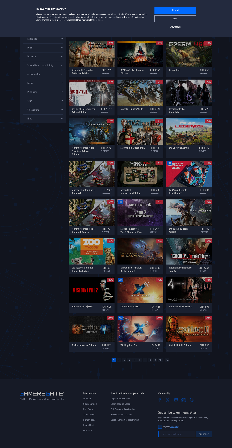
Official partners (90, 403)
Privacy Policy (89, 419)
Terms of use (88, 414)
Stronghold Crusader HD (132, 147)
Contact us (88, 430)
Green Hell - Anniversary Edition (130, 191)
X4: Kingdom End (128, 345)
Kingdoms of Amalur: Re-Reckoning (131, 269)
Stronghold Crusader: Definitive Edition (82, 71)
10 (160, 360)
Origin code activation (120, 398)
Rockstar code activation (122, 414)
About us (87, 398)
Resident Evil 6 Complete (177, 110)
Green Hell (174, 70)
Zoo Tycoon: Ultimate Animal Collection (82, 269)
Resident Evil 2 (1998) (82, 306)
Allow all (175, 10)
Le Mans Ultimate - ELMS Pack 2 (179, 191)
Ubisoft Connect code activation (125, 419)
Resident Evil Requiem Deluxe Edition (83, 110)
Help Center (88, 409)
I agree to (171, 427)
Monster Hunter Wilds (131, 109)
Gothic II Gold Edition (180, 345)
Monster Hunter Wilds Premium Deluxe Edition (83, 151)
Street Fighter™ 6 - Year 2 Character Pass (131, 230)
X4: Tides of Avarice (130, 306)
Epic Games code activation (123, 409)
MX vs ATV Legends (179, 147)
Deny (175, 18)
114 (167, 360)
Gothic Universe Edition (84, 345)
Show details (175, 27)
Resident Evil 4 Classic (180, 306)
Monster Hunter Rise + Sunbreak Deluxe (83, 230)
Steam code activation (120, 403)
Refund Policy (89, 425)
